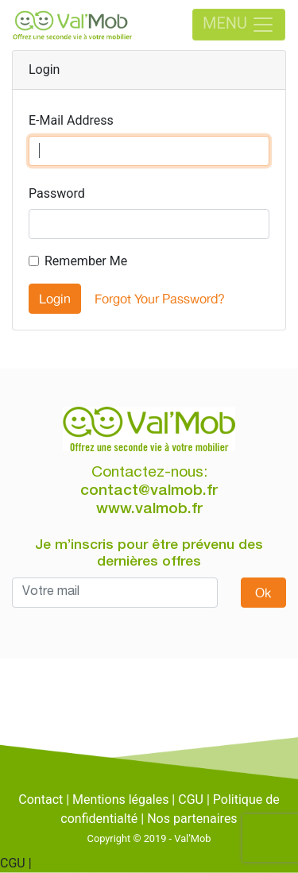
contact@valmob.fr (149, 491)
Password (57, 193)
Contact (40, 799)
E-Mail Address (71, 120)
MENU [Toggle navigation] (239, 25)
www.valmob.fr (149, 509)
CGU (190, 799)
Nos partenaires (192, 818)
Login (55, 299)
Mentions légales (120, 799)
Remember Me (86, 260)
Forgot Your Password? (160, 299)
